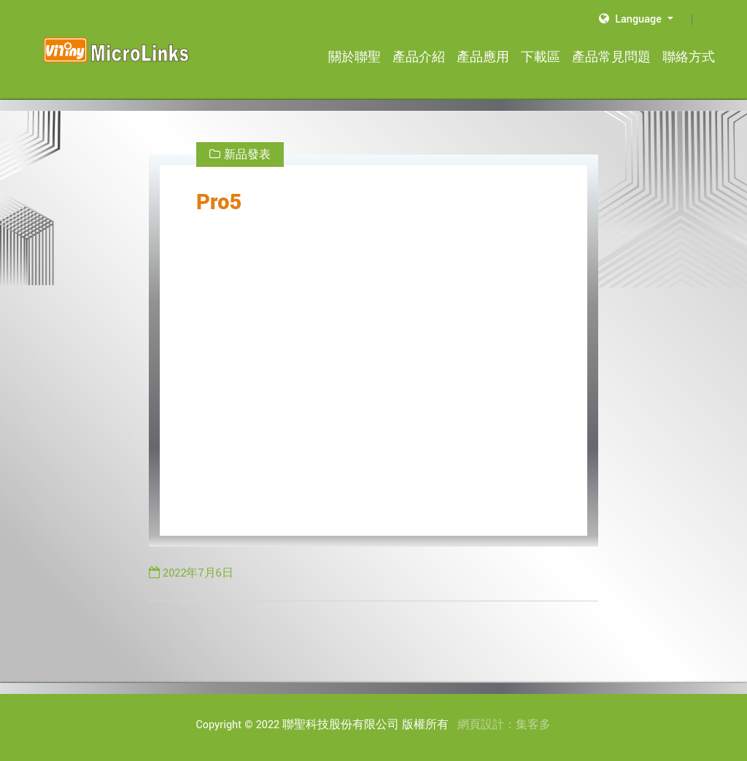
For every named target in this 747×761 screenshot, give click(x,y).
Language (632, 19)
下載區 (540, 57)
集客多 (533, 725)
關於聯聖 (354, 57)
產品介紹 (418, 57)
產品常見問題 (611, 57)
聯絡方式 (688, 57)
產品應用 (483, 57)
